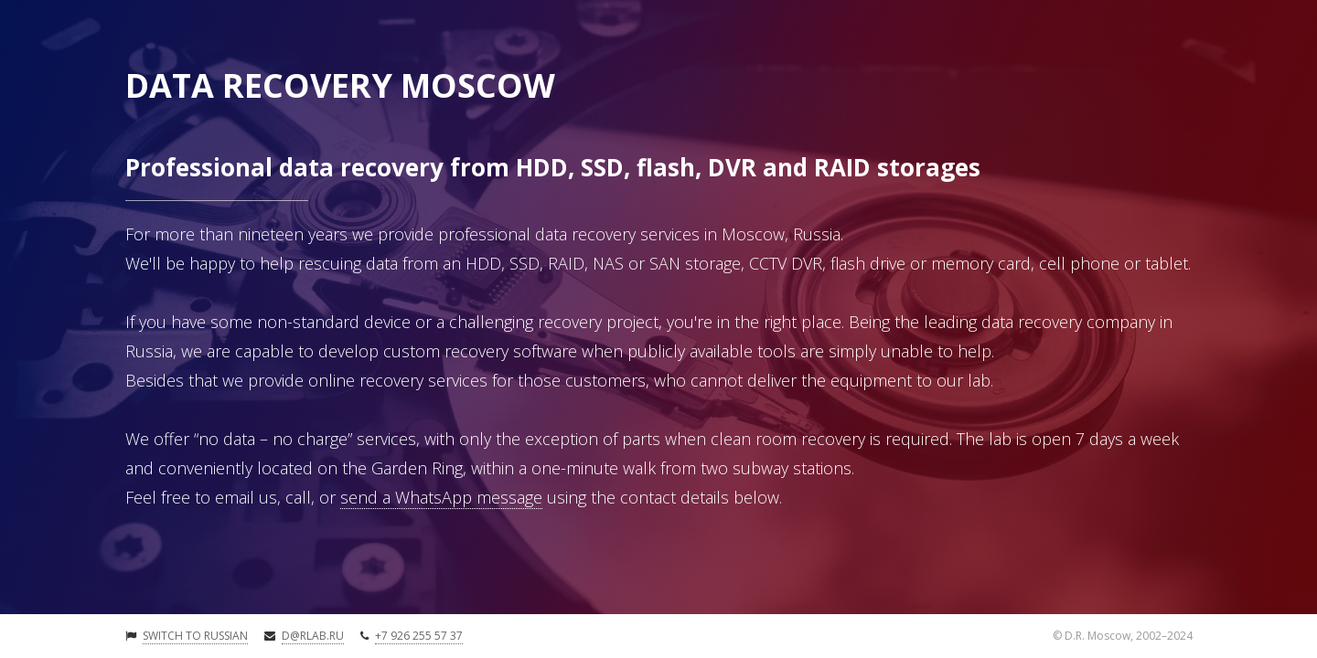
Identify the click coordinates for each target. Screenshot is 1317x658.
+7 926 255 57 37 (419, 635)
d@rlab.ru (313, 635)
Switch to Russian (195, 635)
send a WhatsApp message (441, 497)
